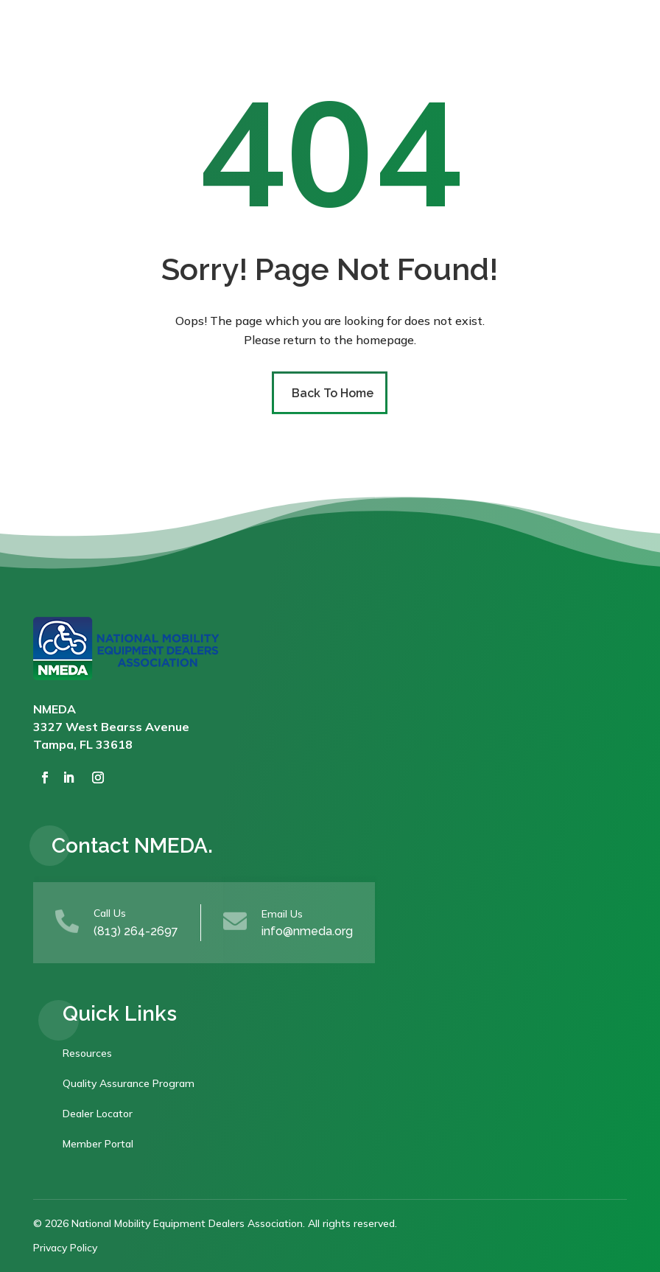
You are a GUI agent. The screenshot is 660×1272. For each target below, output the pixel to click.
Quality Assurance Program (128, 1083)
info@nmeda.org (307, 931)
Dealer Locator (98, 1113)
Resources (87, 1053)
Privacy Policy (65, 1247)
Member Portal (98, 1143)
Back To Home (332, 393)
